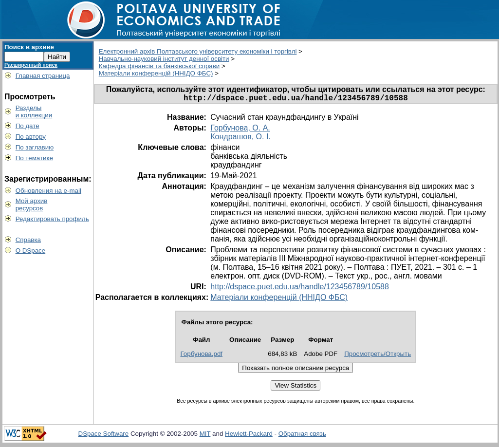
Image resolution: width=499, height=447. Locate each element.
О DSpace (31, 250)
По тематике (34, 158)
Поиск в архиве (29, 47)
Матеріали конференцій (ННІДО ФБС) (156, 73)
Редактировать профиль (52, 219)
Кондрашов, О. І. (240, 138)
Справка (28, 239)
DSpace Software (103, 435)
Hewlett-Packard (249, 435)
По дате (27, 126)
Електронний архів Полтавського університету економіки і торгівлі (198, 51)
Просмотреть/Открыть (377, 355)
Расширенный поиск (30, 65)
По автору (31, 136)
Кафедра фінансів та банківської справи (159, 66)
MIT (205, 435)
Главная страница (43, 75)
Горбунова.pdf (202, 355)
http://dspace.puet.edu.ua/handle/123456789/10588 (299, 288)
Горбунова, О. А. (240, 130)
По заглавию (35, 147)
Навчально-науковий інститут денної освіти (164, 58)
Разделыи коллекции (34, 111)
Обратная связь (302, 435)
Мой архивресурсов (32, 204)
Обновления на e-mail (48, 190)
